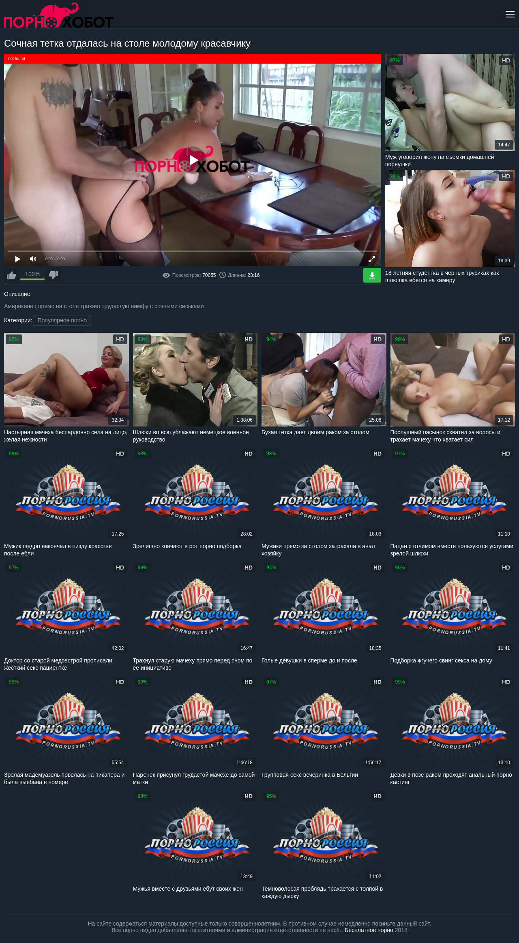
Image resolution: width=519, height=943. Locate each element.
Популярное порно (62, 320)
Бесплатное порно (369, 930)
